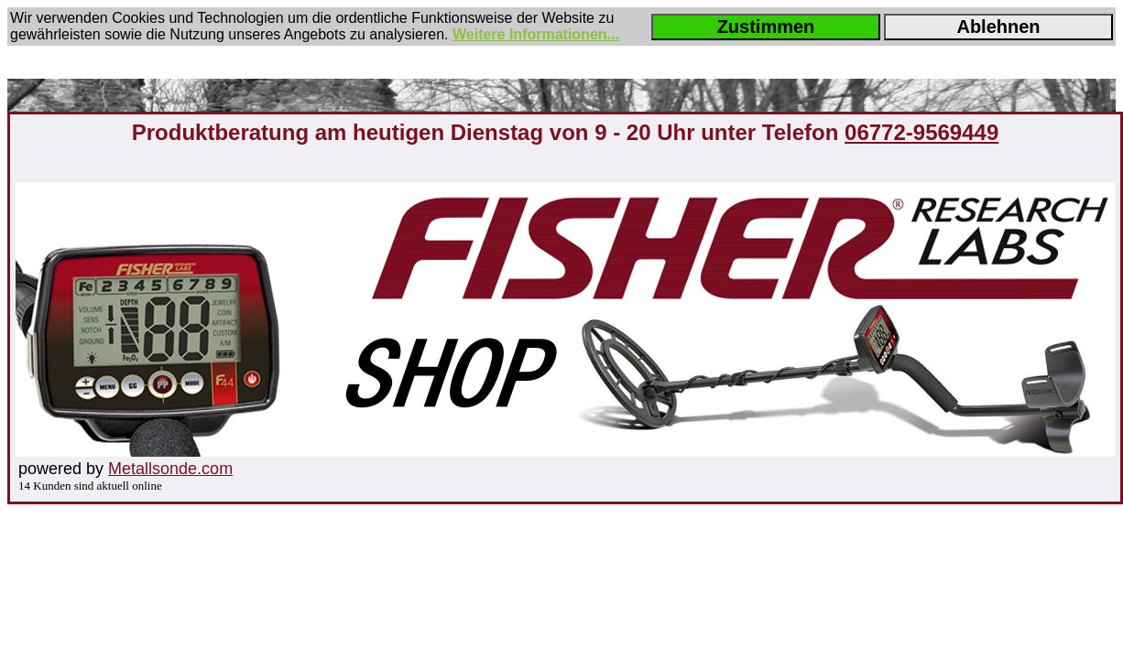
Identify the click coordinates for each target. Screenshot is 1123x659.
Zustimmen (766, 26)
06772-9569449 (921, 132)
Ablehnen (998, 26)
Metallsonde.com (170, 468)
